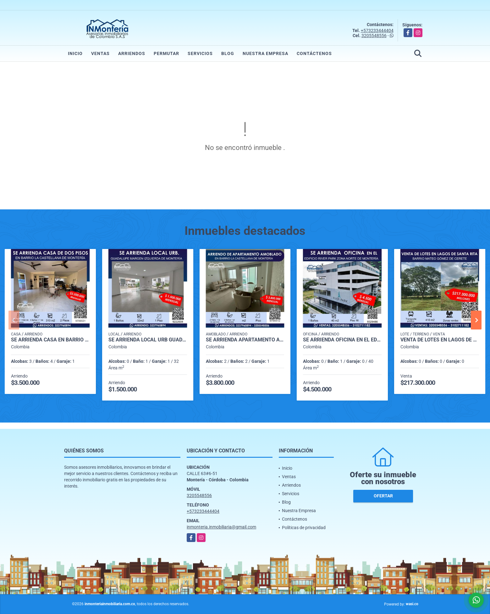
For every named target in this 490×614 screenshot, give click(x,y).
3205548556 (374, 35)
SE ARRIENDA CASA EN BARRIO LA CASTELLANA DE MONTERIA (50, 339)
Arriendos (131, 53)
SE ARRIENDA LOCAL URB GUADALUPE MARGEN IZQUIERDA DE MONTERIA (147, 339)
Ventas (100, 53)
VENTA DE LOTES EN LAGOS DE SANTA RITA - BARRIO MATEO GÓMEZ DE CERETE (439, 339)
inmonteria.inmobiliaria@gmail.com (221, 526)
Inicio (75, 53)
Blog (227, 53)
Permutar (166, 53)
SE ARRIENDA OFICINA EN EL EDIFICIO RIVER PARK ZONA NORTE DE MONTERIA (342, 339)
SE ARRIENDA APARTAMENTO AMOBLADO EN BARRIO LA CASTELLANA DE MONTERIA (245, 339)
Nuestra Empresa (265, 53)
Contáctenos (314, 53)
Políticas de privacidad (304, 527)
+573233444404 (377, 30)
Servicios (200, 53)
